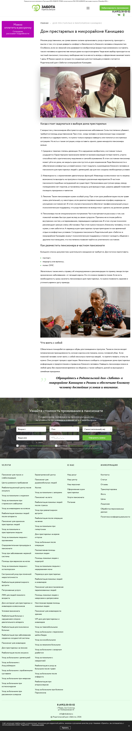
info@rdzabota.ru (66, 706)
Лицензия (105, 500)
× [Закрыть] (129, 726)
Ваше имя (22, 435)
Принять (65, 728)
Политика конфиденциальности (111, 514)
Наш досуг (72, 471)
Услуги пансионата (76, 493)
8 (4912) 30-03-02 (85, 7)
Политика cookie (38, 725)
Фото (103, 490)
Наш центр (72, 476)
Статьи (104, 476)
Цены (103, 495)
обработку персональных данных (81, 442)
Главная (44, 20)
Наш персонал (74, 481)
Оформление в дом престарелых (76, 488)
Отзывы (104, 481)
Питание (71, 498)
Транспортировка (109, 486)
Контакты (105, 471)
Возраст (22, 426)
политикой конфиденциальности (41, 442)
